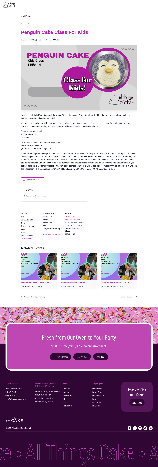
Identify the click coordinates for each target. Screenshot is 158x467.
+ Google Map (75, 228)
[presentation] (39, 266)
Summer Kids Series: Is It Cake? (73, 283)
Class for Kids (26, 239)
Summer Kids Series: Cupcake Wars (35, 283)
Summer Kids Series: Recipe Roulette (115, 283)
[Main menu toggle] (152, 5)
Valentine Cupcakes (126, 297)
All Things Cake (48, 217)
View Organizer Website (51, 235)
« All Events (26, 16)
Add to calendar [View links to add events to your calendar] (33, 180)
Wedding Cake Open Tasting (35, 297)
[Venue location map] (99, 225)
